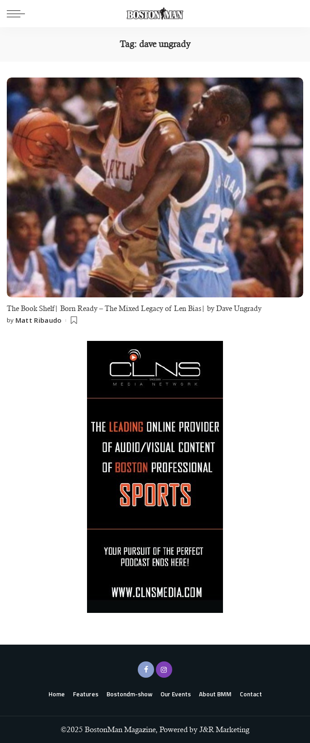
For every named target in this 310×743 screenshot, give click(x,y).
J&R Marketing (224, 729)
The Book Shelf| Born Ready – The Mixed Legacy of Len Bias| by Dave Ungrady (134, 308)
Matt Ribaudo (38, 320)
